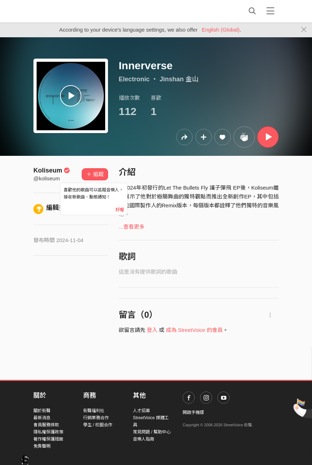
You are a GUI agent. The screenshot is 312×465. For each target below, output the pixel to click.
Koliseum (51, 170)
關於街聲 (41, 410)
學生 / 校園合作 (97, 424)
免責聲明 (41, 446)
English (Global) (221, 30)
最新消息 (41, 417)
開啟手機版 (193, 412)
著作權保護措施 (48, 439)
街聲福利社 (93, 410)
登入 (152, 330)
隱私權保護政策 (48, 432)
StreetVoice (62, 11)
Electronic (134, 79)
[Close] (304, 30)
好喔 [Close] (119, 209)
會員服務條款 (46, 424)
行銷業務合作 (96, 417)
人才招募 (141, 410)
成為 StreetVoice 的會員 (194, 330)
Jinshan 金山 (179, 79)
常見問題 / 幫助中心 (152, 432)
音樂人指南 (143, 439)
